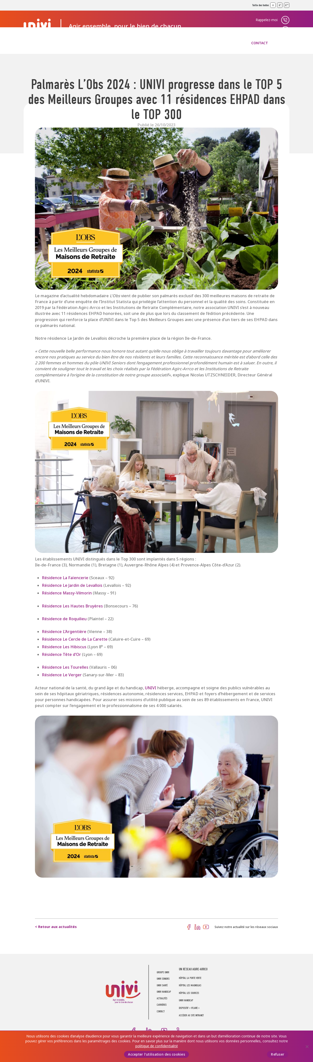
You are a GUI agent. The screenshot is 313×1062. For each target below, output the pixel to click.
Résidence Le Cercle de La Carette (75, 639)
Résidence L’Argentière (64, 631)
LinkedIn (197, 927)
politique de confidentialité (156, 1046)
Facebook (188, 927)
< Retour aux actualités (56, 926)
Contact (259, 43)
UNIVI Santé (114, 43)
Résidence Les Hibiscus (64, 647)
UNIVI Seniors (76, 43)
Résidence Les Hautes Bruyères (73, 606)
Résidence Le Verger (62, 675)
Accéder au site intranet (191, 1015)
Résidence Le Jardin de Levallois (72, 585)
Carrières (228, 43)
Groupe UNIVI (36, 43)
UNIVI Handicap (154, 43)
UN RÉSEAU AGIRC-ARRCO (193, 969)
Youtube (206, 927)
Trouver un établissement (257, 30)
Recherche (285, 43)
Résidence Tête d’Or (61, 654)
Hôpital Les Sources (189, 993)
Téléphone (179, 1030)
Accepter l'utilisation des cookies (156, 1054)
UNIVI (150, 688)
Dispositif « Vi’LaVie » (189, 1008)
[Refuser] (306, 1046)
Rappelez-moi (267, 19)
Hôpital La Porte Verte (190, 978)
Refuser (277, 1054)
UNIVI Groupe (38, 26)
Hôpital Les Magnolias (190, 985)
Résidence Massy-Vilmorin (67, 593)
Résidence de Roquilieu (65, 619)
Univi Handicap (186, 1000)
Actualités (193, 43)
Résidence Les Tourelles (65, 667)
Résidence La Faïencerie (65, 578)
